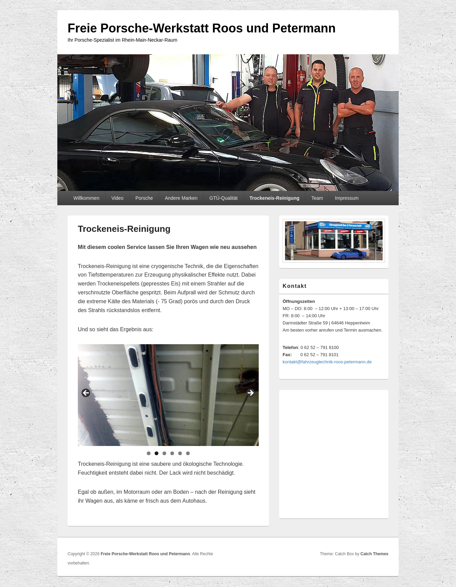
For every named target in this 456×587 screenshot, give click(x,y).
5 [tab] (180, 453)
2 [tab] (156, 453)
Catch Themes (374, 553)
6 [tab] (188, 453)
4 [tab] (172, 453)
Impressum (346, 198)
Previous (86, 393)
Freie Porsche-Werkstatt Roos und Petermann (202, 28)
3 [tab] (164, 453)
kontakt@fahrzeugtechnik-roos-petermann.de (327, 361)
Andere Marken (181, 198)
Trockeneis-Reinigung (274, 198)
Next (250, 393)
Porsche (144, 198)
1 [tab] (149, 453)
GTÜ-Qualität (224, 198)
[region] (168, 395)
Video (117, 198)
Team (317, 198)
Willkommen (86, 198)
